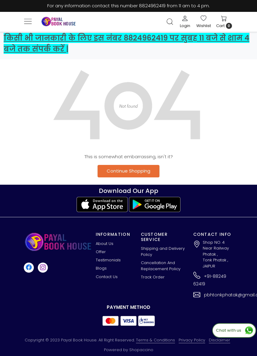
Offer (101, 252)
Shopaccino (141, 350)
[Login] (185, 21)
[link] (169, 22)
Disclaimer (219, 340)
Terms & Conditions (155, 340)
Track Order (153, 277)
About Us (104, 243)
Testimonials (108, 260)
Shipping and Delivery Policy (163, 251)
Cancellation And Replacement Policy (160, 266)
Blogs (101, 268)
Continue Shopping (128, 171)
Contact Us (107, 277)
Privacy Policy (192, 340)
